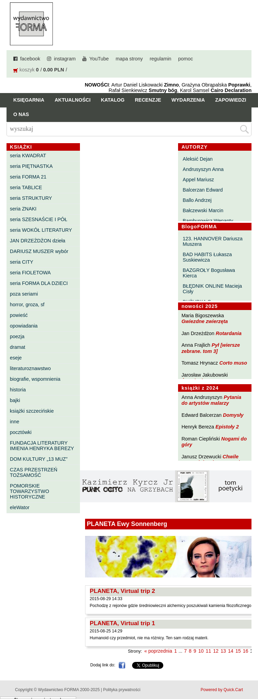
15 (238, 651)
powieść (19, 315)
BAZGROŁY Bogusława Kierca (209, 272)
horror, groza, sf (27, 304)
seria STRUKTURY (31, 198)
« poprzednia (158, 651)
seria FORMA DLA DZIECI (39, 283)
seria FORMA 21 (28, 177)
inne (14, 421)
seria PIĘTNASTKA (31, 166)
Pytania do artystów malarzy (211, 400)
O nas (21, 114)
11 (208, 651)
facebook (30, 58)
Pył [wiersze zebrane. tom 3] (210, 348)
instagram (64, 58)
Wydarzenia (188, 100)
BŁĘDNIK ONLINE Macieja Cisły (212, 288)
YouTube (99, 58)
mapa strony (129, 58)
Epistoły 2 (227, 426)
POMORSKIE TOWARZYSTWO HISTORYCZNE (29, 491)
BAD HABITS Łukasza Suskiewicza (207, 257)
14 (231, 651)
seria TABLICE (26, 187)
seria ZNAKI (23, 208)
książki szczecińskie (32, 411)
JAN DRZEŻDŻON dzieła (38, 240)
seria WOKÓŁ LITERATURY (41, 230)
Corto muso (233, 363)
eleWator (20, 507)
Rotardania (229, 333)
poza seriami (24, 294)
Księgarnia (28, 100)
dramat (17, 347)
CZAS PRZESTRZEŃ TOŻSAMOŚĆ (33, 472)
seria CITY (21, 262)
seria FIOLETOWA (30, 272)
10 (201, 651)
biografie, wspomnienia (35, 379)
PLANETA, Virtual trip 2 (122, 590)
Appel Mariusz (198, 179)
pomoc (185, 58)
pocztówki (21, 432)
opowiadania (24, 326)
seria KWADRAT (28, 155)
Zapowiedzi (230, 100)
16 (245, 651)
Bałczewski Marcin (203, 210)
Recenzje (148, 100)
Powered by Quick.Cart (222, 689)
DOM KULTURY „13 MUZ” (39, 459)
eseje (16, 357)
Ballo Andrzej (197, 200)
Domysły (233, 415)
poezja (17, 336)
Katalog (113, 100)
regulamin (160, 58)
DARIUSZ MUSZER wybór (39, 251)
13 (223, 651)
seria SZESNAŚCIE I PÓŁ (38, 219)
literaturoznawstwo (30, 368)
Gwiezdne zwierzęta (204, 321)
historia (18, 389)
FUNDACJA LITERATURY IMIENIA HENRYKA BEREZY (42, 445)
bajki (15, 400)
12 (216, 651)
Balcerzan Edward (203, 190)
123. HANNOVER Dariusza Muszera (213, 241)
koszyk (27, 69)
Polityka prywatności (121, 689)
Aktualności (73, 100)
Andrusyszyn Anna (203, 169)
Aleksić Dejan (198, 159)
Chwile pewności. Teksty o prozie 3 (214, 459)
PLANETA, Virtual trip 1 (122, 623)
